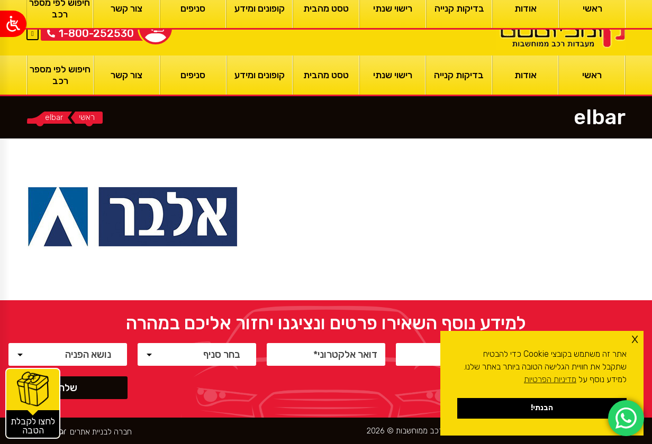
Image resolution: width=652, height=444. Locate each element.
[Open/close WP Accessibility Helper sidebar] (13, 24)
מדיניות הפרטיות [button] (550, 379)
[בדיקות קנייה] (459, 75)
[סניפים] (193, 75)
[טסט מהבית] (326, 75)
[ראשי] (561, 28)
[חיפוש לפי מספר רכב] (60, 75)
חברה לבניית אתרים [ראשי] (101, 432)
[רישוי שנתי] (392, 75)
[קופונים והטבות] (32, 403)
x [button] (634, 339)
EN (33, 20)
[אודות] (525, 75)
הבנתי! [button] (542, 407)
